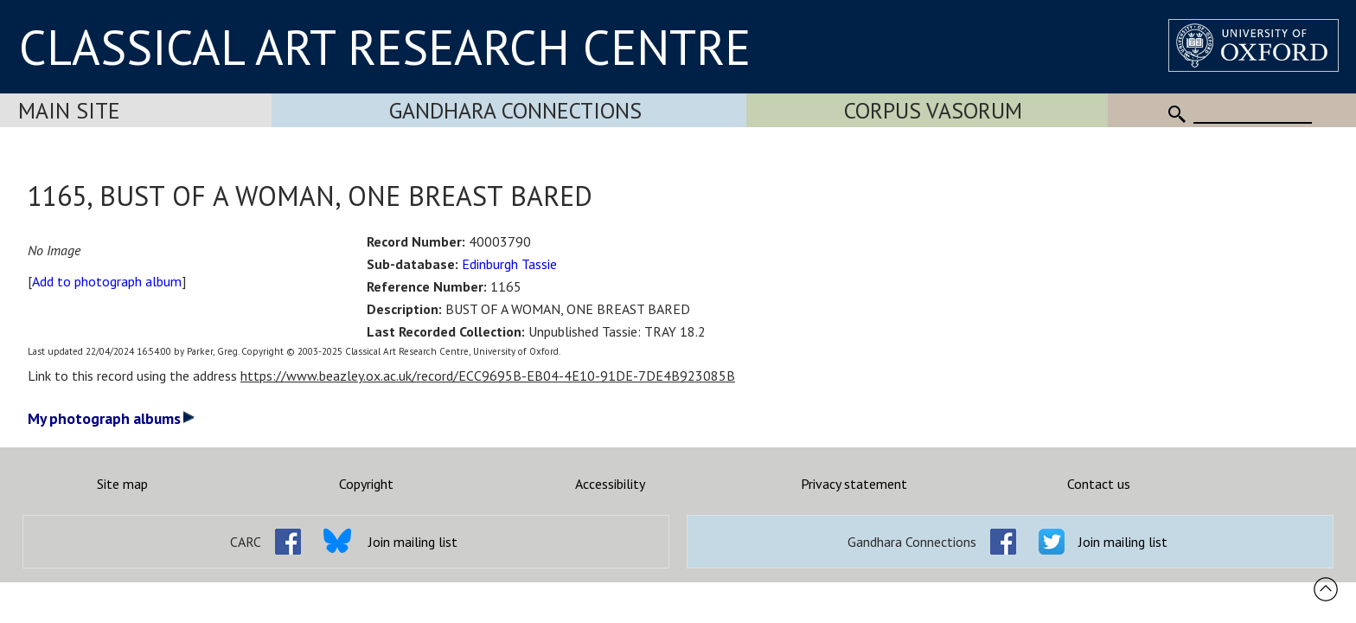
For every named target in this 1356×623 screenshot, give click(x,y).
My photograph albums (111, 418)
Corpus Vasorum (933, 110)
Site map (122, 483)
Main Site (69, 110)
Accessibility (610, 483)
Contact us (1098, 483)
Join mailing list (412, 541)
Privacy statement (854, 483)
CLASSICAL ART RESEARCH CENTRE (385, 47)
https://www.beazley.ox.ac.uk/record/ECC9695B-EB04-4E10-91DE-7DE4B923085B (487, 375)
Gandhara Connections (515, 110)
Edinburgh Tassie (509, 264)
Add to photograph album (107, 281)
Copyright (366, 483)
